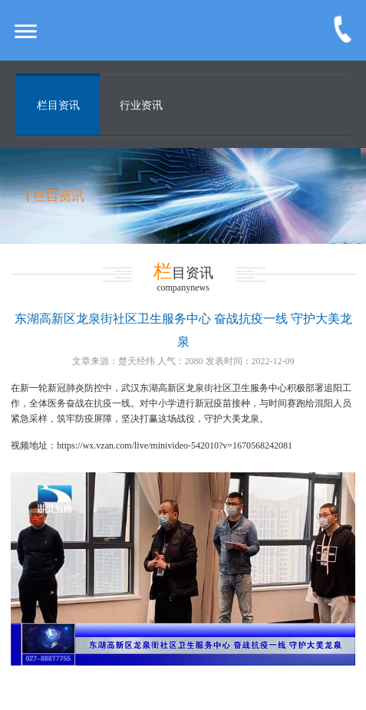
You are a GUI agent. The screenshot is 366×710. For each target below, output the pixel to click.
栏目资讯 (58, 105)
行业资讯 (141, 105)
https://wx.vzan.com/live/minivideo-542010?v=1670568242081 (174, 445)
